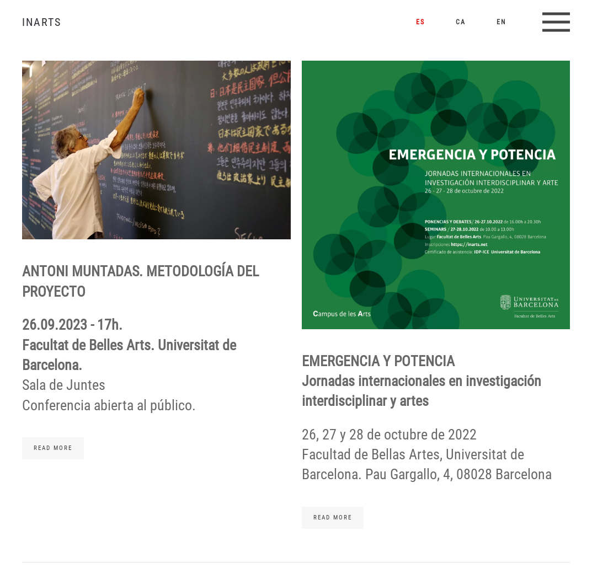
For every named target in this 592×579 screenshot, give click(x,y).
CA (461, 22)
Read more (53, 448)
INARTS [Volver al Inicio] (41, 22)
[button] (556, 22)
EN (501, 22)
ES (420, 22)
